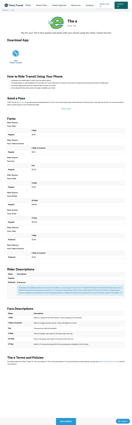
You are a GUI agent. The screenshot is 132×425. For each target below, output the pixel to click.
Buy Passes (66, 421)
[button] (29, 5)
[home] (14, 5)
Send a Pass (21, 102)
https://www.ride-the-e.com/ (108, 361)
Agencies (5, 10)
